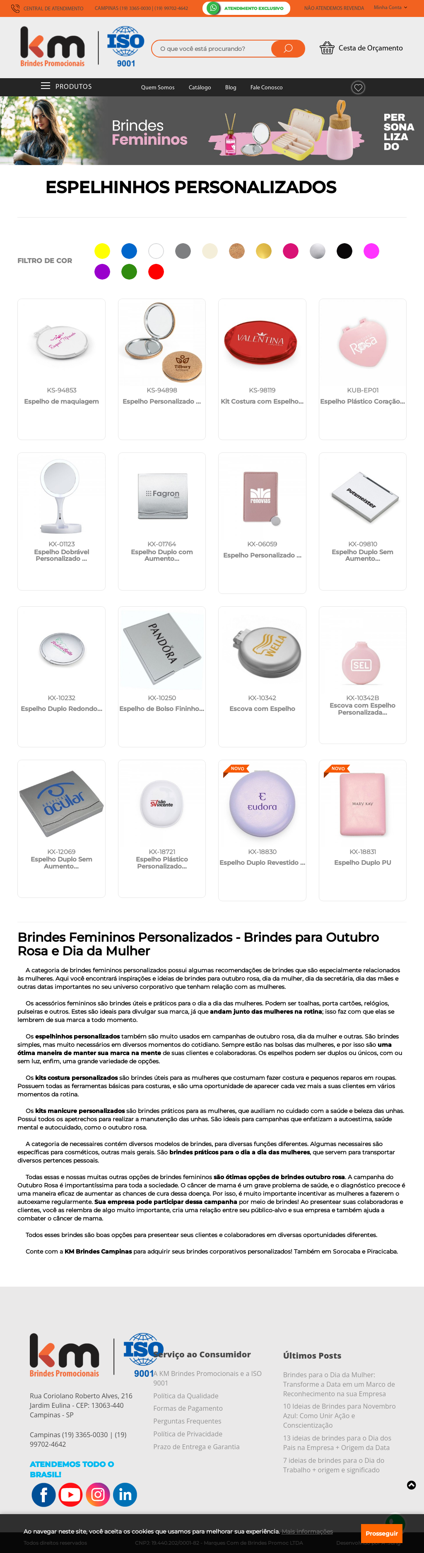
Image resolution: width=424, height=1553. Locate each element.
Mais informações (307, 1531)
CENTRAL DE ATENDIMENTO (47, 9)
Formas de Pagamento (188, 1408)
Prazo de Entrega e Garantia (196, 1446)
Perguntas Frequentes (187, 1421)
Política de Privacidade (187, 1433)
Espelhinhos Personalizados (190, 187)
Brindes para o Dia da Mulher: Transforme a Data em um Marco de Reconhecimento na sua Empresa (339, 1384)
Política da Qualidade (185, 1395)
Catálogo (200, 88)
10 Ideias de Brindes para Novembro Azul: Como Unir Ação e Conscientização (339, 1416)
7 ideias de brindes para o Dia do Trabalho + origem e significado (334, 1465)
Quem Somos (158, 88)
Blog (230, 88)
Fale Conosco (267, 88)
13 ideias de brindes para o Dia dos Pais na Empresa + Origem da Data (337, 1442)
